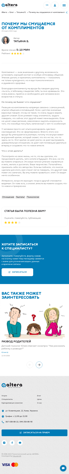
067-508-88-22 (12, 422)
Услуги (4, 396)
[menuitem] (17, 396)
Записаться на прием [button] (34, 432)
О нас (39, 403)
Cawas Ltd (17, 456)
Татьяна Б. (21, 41)
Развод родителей (16, 341)
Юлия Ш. (5, 352)
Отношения (8, 197)
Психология (33, 197)
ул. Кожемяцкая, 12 (14, 411)
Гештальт (20, 197)
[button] (64, 5)
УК (47, 5)
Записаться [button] (17, 272)
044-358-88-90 (25, 422)
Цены (39, 399)
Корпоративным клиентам (12, 403)
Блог (39, 396)
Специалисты (7, 399)
